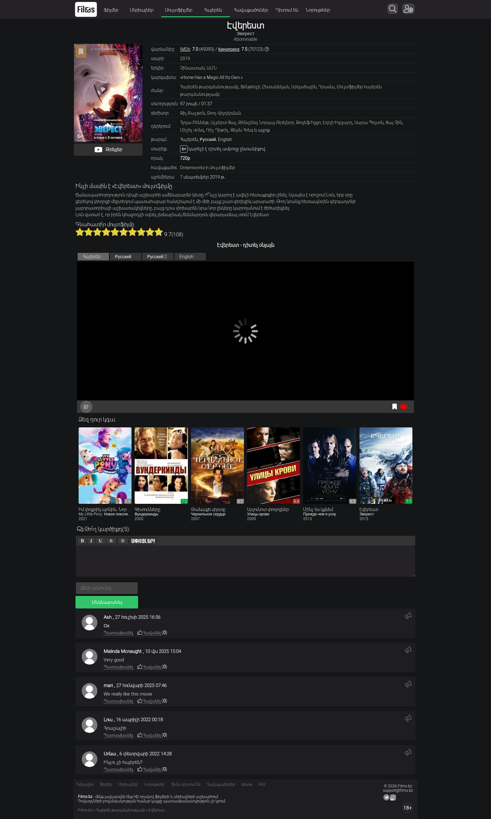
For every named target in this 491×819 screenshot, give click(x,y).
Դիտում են (287, 10)
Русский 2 (157, 256)
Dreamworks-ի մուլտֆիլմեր (207, 167)
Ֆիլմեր (113, 10)
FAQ (261, 784)
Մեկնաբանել (107, 602)
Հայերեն (215, 10)
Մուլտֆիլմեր (180, 10)
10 (158, 231)
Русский (123, 256)
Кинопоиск (229, 49)
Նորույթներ (318, 10)
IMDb (185, 49)
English (186, 256)
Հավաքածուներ (251, 10)
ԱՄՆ (212, 67)
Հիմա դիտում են (185, 784)
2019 (185, 58)
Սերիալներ (144, 10)
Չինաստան (192, 67)
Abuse (246, 784)
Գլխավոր (85, 784)
